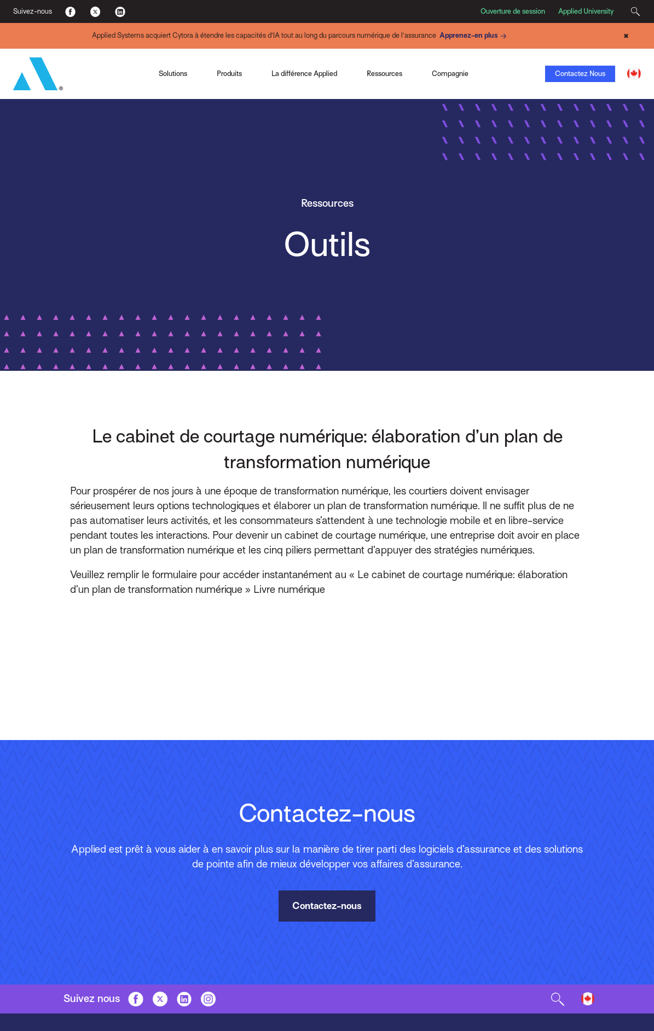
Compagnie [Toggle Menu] (450, 73)
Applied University (586, 11)
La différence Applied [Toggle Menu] (304, 73)
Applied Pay (95, 78)
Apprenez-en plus (474, 36)
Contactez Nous (580, 73)
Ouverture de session (513, 11)
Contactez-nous (327, 905)
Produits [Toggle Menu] (229, 73)
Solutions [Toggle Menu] (173, 73)
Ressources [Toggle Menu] (384, 73)
